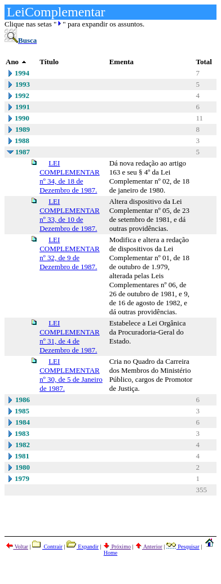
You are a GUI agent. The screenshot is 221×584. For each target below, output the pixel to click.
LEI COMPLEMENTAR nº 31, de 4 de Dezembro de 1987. (69, 336)
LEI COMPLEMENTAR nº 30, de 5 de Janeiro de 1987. (71, 375)
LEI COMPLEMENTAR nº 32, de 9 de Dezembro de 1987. (69, 253)
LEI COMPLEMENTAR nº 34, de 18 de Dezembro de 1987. (69, 176)
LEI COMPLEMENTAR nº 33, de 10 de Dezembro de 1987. (69, 215)
